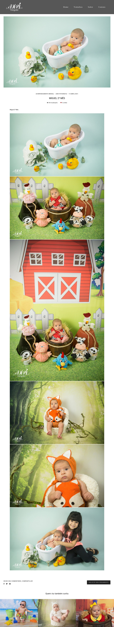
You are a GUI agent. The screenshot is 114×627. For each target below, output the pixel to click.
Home (65, 7)
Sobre (90, 7)
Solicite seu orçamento (99, 582)
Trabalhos (78, 7)
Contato (101, 7)
